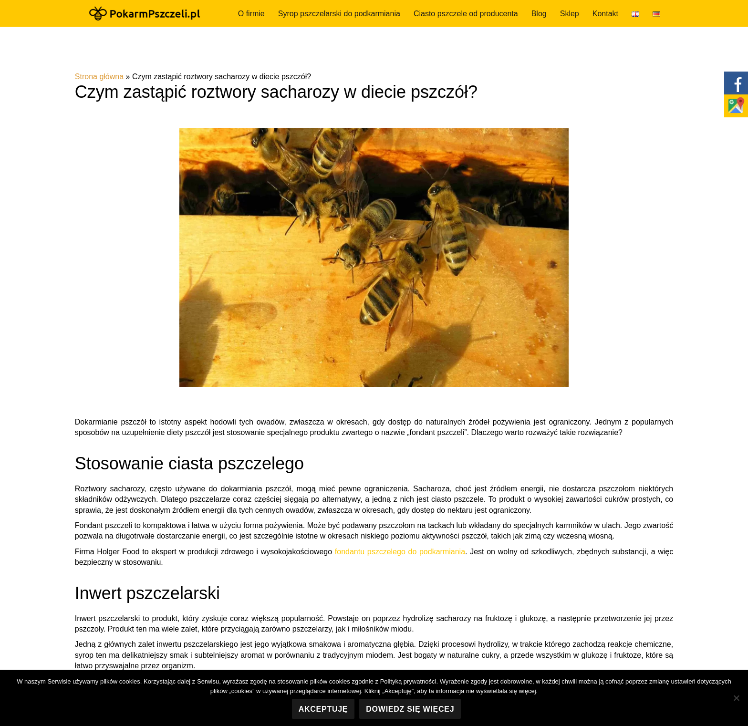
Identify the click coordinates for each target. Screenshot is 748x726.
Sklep (569, 14)
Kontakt (605, 14)
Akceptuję (323, 709)
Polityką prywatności (408, 681)
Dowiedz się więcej (410, 709)
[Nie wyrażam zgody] (736, 698)
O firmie (251, 14)
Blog (539, 14)
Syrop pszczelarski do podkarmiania (339, 14)
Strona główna (99, 77)
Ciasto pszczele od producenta (466, 14)
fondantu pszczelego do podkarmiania (400, 552)
